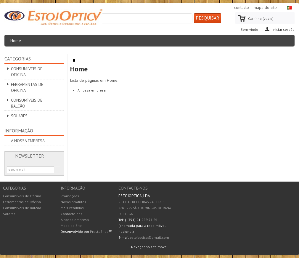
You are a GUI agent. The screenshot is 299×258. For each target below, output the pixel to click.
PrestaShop (99, 231)
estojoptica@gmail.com (149, 237)
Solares (19, 115)
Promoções (70, 196)
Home (17, 42)
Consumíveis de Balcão (26, 103)
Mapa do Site (71, 225)
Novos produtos (73, 202)
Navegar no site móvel (149, 247)
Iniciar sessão (283, 29)
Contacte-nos (71, 213)
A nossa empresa (28, 140)
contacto (241, 7)
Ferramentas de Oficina (27, 87)
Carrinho (261, 18)
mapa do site (265, 7)
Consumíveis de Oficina (26, 71)
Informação (18, 131)
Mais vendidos (72, 208)
